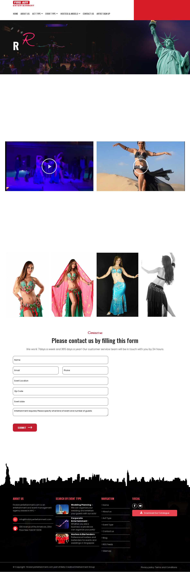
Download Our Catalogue (154, 513)
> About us (106, 511)
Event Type (50, 13)
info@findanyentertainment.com (35, 519)
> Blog (104, 538)
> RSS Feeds (107, 544)
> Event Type (107, 524)
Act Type (36, 13)
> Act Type (106, 518)
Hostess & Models (69, 13)
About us (24, 13)
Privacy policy (147, 567)
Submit (25, 428)
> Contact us (107, 531)
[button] (49, 167)
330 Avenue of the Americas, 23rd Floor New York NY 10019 (35, 528)
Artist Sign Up (102, 13)
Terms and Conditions (166, 567)
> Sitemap (106, 551)
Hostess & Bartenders (83, 534)
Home (15, 13)
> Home (105, 505)
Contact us (87, 13)
